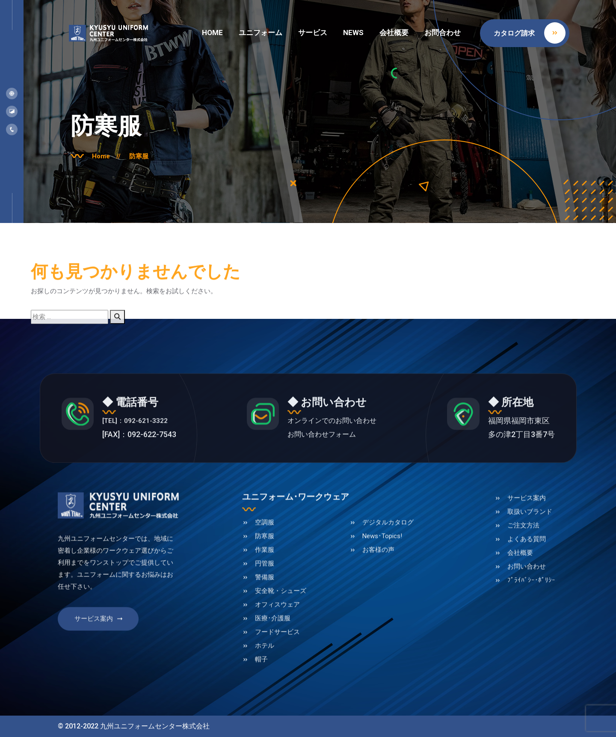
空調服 (264, 555)
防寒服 (146, 155)
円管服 (264, 596)
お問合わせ (442, 32)
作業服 (264, 582)
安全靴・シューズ (280, 623)
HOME (212, 32)
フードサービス (277, 665)
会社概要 (394, 32)
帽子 (261, 692)
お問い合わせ (526, 599)
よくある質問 (526, 572)
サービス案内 (99, 656)
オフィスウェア (277, 637)
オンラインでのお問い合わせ (337, 453)
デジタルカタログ (388, 555)
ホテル (264, 678)
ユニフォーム (260, 32)
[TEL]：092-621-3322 (150, 453)
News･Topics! (382, 569)
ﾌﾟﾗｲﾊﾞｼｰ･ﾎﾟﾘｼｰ (531, 613)
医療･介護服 (272, 651)
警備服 (264, 610)
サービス (312, 32)
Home (112, 155)
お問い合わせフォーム (325, 467)
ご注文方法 (523, 558)
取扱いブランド (529, 544)
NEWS (353, 32)
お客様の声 (378, 582)
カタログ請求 (530, 33)
